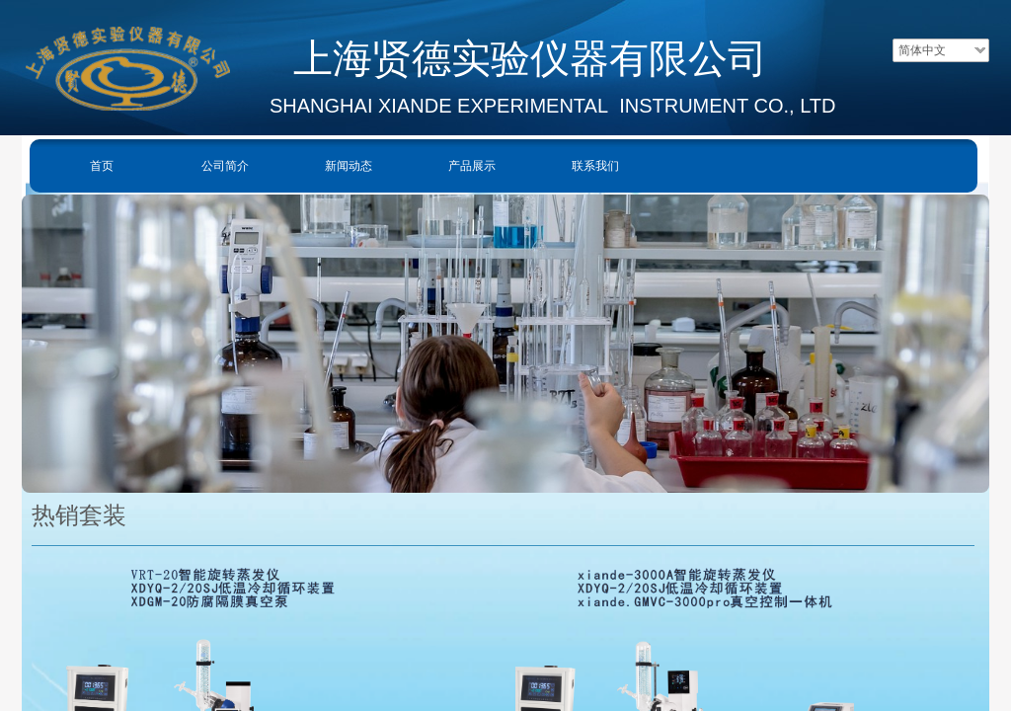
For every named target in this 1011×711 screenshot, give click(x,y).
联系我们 (595, 166)
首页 (102, 166)
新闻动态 (348, 166)
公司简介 (225, 166)
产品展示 (472, 166)
